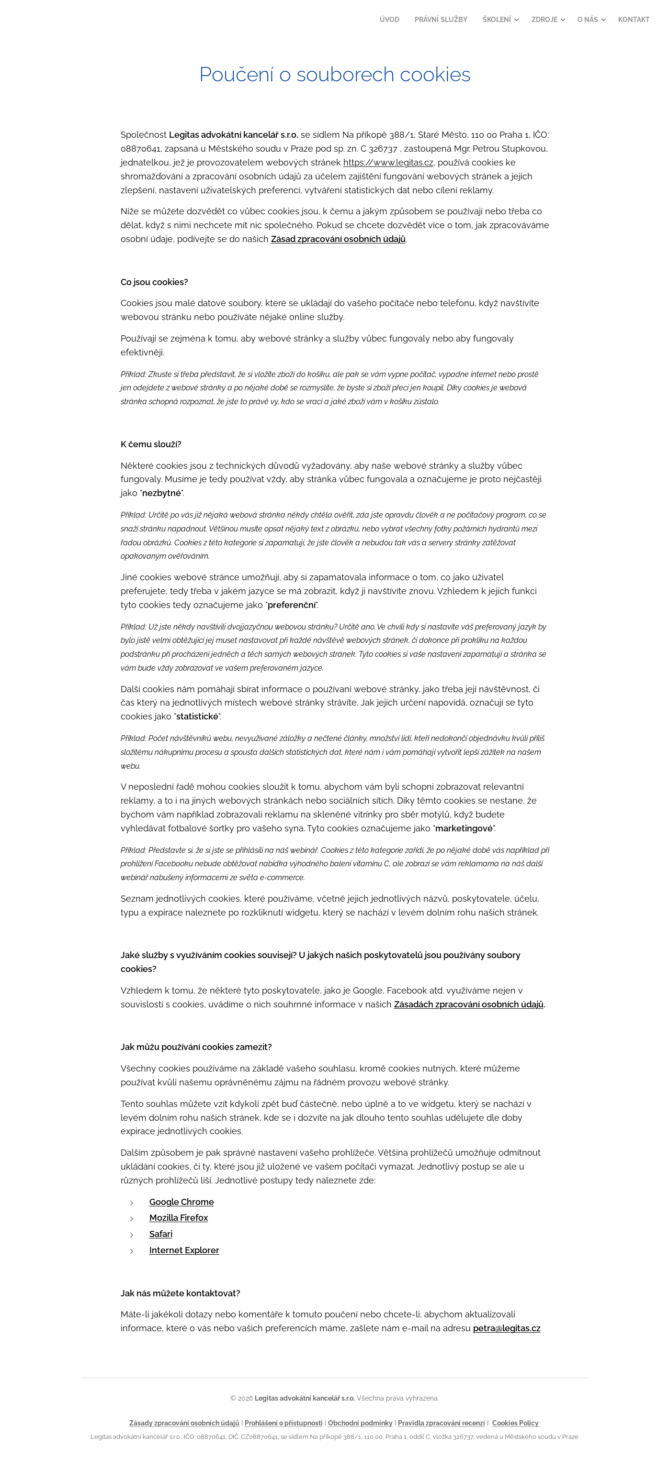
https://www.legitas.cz (388, 162)
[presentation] (349, 1218)
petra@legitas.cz (506, 1328)
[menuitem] (380, 20)
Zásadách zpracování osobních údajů (468, 1004)
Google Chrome (181, 1202)
